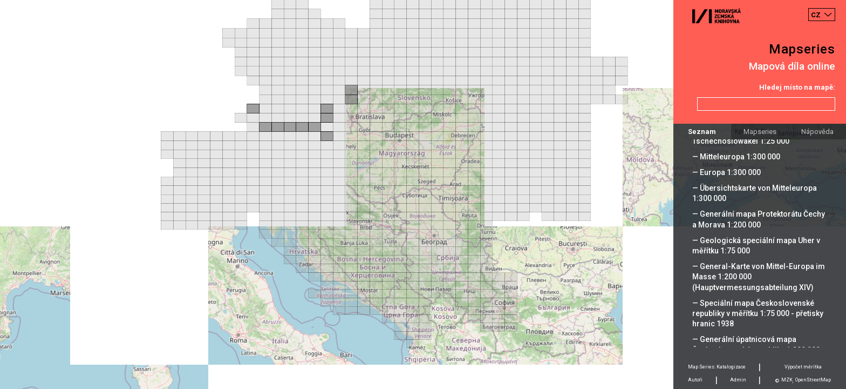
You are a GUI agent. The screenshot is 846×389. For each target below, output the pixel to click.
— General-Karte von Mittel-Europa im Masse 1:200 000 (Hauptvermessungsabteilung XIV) (758, 276)
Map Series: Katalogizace (717, 367)
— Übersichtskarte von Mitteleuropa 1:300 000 (754, 193)
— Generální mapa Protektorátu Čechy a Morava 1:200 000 (758, 219)
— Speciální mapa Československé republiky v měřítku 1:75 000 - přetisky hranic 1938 (757, 313)
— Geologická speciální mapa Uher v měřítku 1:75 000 (756, 245)
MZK (787, 380)
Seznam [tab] (702, 132)
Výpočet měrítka (803, 367)
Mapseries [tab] (759, 132)
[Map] (423, 194)
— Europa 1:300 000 (726, 172)
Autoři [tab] (695, 380)
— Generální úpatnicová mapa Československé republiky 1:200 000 (756, 344)
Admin (738, 380)
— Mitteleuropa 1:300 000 (736, 156)
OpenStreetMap (813, 380)
